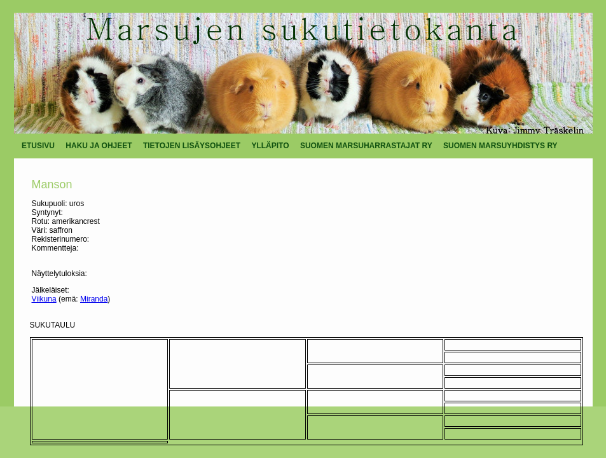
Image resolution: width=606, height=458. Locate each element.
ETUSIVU (38, 145)
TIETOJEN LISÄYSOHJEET (191, 145)
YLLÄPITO (270, 145)
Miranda (93, 299)
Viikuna (44, 299)
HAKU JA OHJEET (98, 145)
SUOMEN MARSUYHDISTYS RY (500, 145)
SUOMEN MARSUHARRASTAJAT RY (366, 145)
